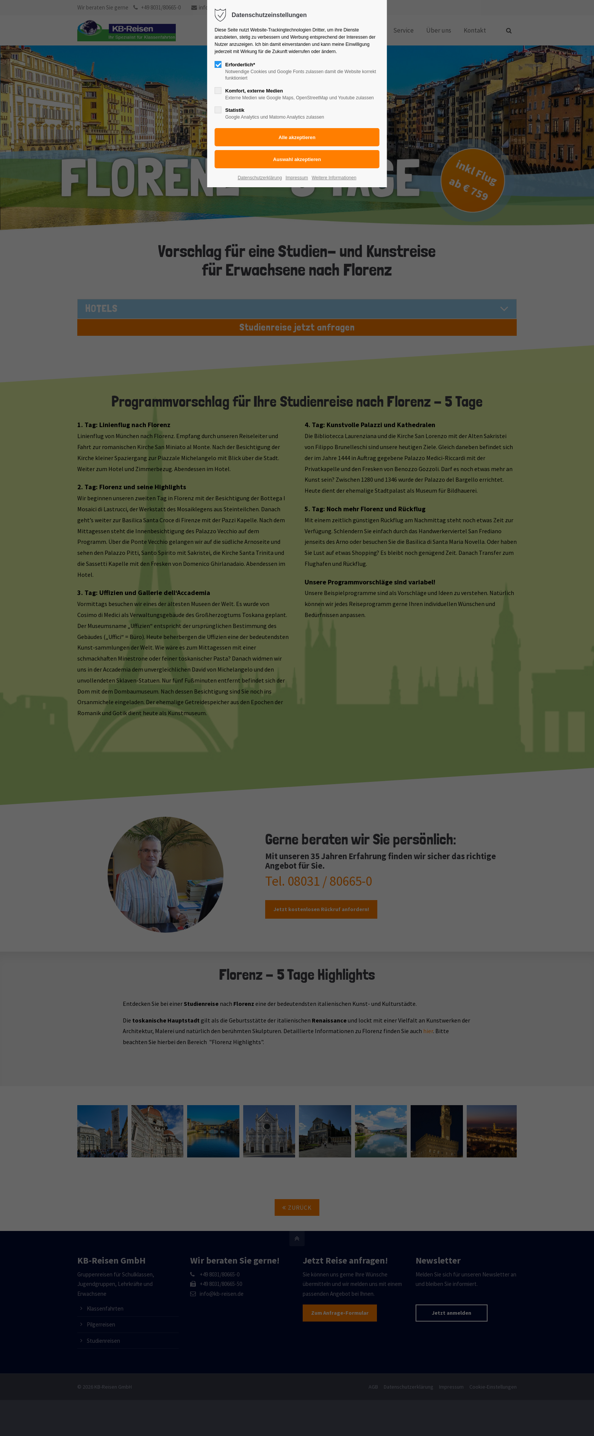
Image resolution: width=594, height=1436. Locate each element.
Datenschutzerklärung (260, 177)
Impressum (297, 177)
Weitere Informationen (334, 177)
